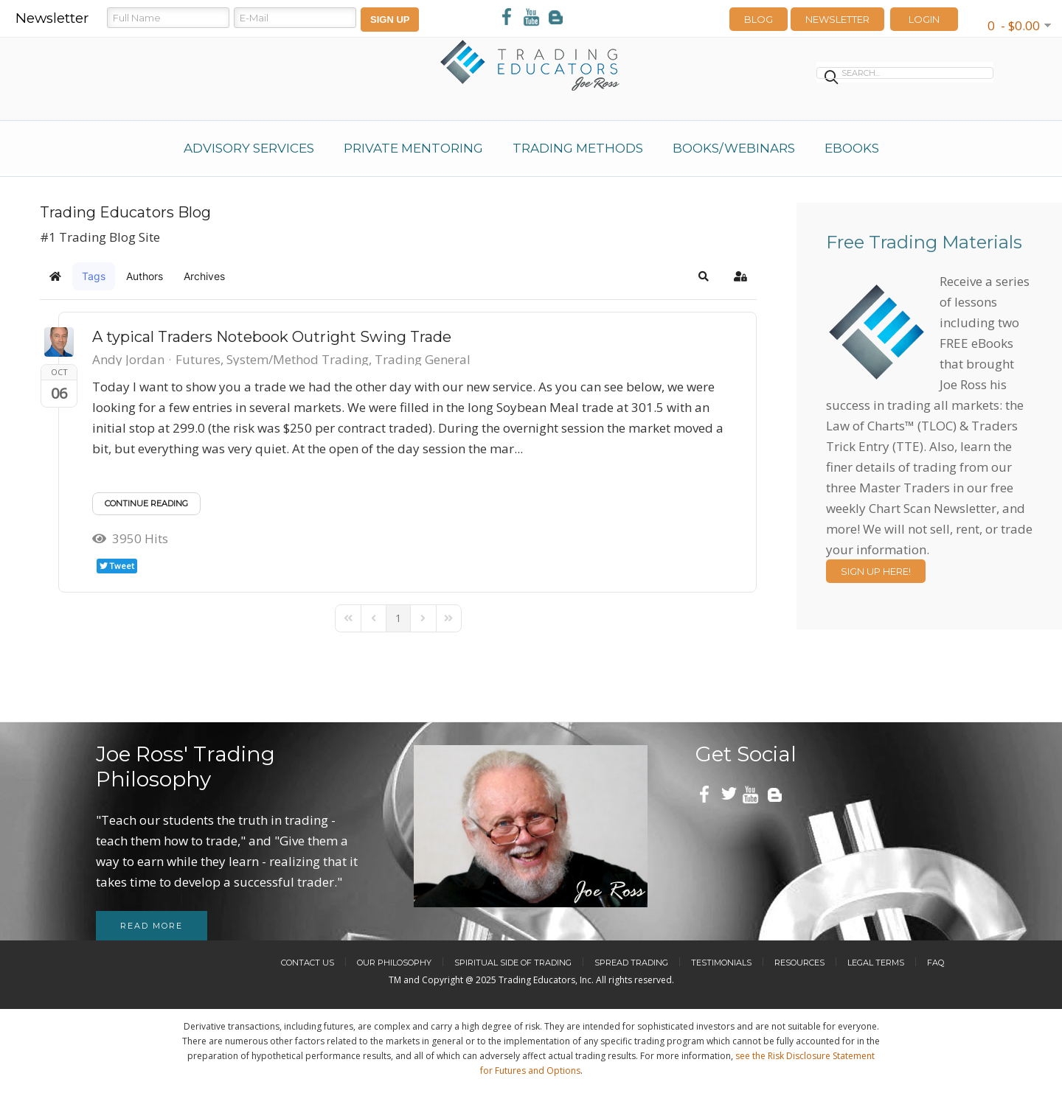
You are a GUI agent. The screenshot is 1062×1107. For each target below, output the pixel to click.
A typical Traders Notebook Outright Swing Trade (271, 337)
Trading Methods (578, 148)
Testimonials (721, 962)
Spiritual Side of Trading (513, 962)
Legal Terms (875, 962)
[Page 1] (398, 618)
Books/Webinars (734, 148)
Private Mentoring (413, 148)
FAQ (935, 962)
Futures (198, 360)
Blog (758, 19)
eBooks (852, 148)
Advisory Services (249, 148)
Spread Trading (631, 962)
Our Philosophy (394, 962)
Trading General (423, 360)
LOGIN (924, 19)
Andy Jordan (128, 359)
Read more (151, 926)
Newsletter (837, 19)
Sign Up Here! (876, 571)
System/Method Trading (297, 360)
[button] (703, 276)
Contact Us (307, 962)
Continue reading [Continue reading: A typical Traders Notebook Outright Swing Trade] (146, 503)
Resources (799, 962)
